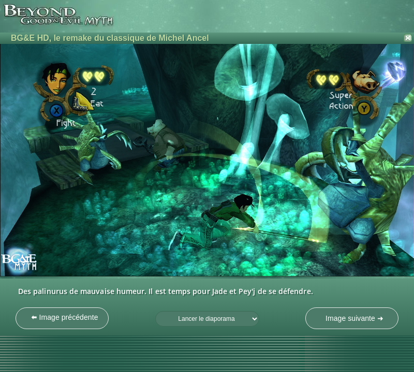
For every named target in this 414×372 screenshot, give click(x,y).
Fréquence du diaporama (155, 311)
